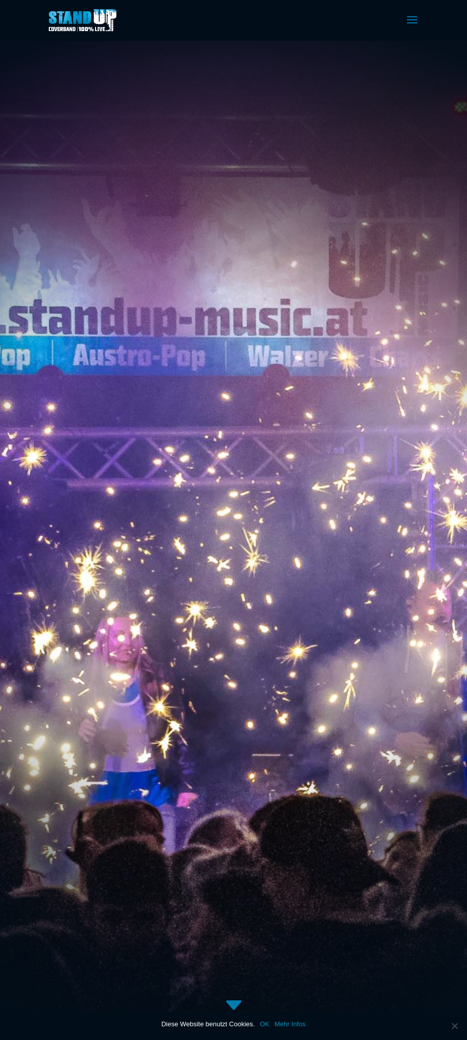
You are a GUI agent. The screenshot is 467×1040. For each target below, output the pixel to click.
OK (264, 1024)
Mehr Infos (289, 1024)
